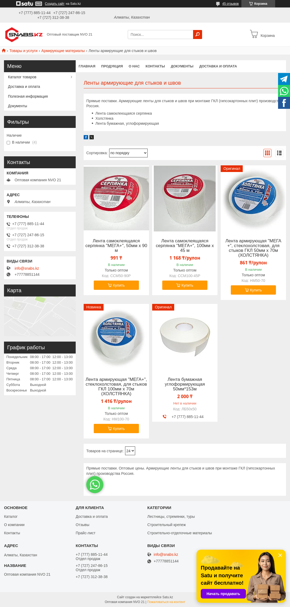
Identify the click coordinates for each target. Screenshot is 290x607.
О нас (134, 66)
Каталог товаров (22, 77)
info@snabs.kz (27, 268)
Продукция (112, 66)
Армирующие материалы (63, 51)
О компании (14, 525)
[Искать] (197, 34)
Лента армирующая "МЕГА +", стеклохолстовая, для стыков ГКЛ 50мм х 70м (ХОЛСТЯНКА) (253, 248)
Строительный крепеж (166, 525)
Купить (119, 285)
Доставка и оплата (218, 66)
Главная (87, 66)
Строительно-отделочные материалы (179, 533)
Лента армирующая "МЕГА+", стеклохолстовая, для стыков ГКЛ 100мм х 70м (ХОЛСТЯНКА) (116, 386)
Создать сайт (55, 4)
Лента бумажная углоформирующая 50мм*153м (185, 384)
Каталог (11, 516)
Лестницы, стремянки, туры (171, 516)
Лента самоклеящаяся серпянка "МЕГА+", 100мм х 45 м (185, 246)
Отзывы (82, 525)
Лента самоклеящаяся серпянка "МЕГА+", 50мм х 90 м (116, 246)
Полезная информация (28, 96)
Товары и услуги (23, 51)
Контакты (155, 66)
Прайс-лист (86, 533)
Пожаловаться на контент (166, 602)
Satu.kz (167, 597)
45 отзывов (230, 4)
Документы (182, 66)
